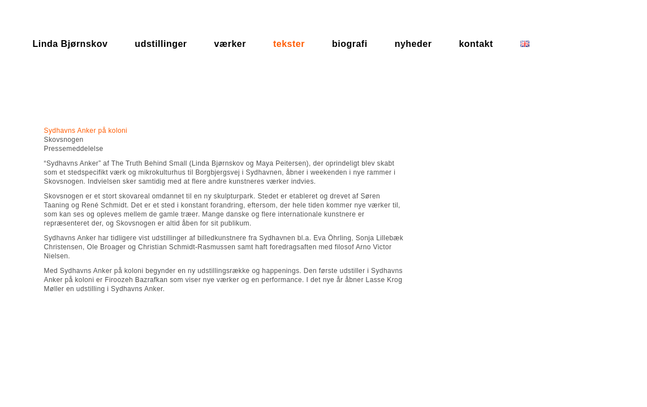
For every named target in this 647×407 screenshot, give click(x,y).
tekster (289, 44)
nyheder (413, 44)
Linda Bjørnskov (70, 44)
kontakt (476, 44)
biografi (350, 44)
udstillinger (161, 44)
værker (230, 44)
